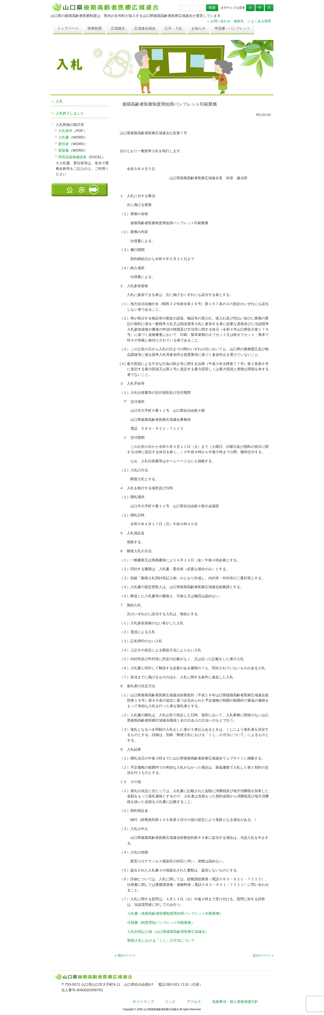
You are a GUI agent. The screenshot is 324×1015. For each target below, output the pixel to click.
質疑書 (63, 150)
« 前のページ (125, 955)
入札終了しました (70, 113)
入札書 (63, 137)
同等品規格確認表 (72, 157)
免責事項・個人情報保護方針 (235, 1002)
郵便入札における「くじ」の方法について (161, 940)
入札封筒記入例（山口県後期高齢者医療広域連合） (168, 932)
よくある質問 (261, 21)
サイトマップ (143, 1002)
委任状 (63, 144)
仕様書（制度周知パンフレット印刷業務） (161, 922)
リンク (170, 1002)
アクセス (194, 1002)
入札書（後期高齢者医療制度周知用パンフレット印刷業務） (175, 913)
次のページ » (263, 955)
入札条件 (65, 131)
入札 (59, 101)
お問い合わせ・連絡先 (227, 21)
